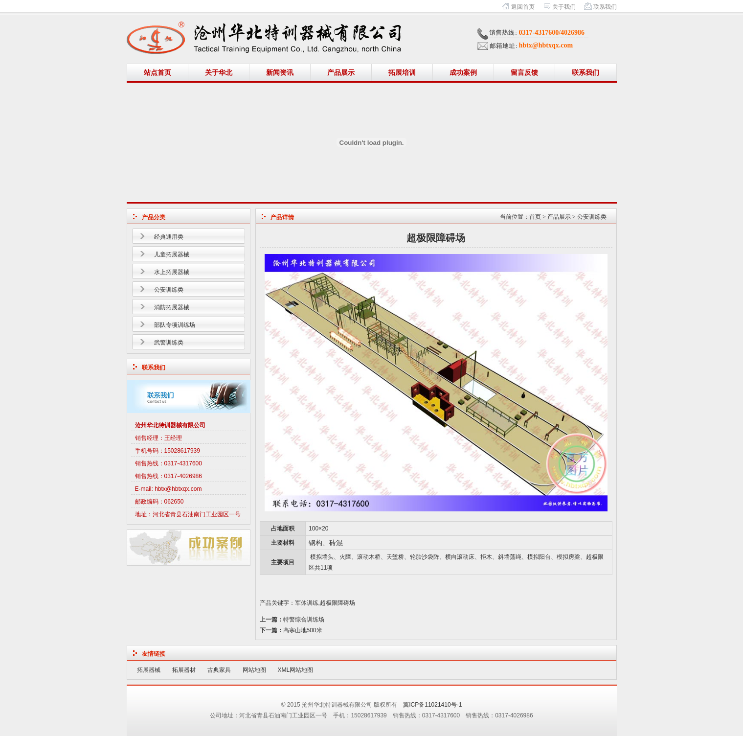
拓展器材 (184, 670)
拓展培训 (402, 72)
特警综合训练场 (303, 619)
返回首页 (523, 6)
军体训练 (306, 602)
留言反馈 (524, 72)
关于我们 (564, 6)
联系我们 (605, 6)
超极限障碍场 (337, 602)
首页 (535, 216)
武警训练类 (168, 342)
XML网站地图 (296, 670)
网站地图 (254, 670)
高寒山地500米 (302, 630)
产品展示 (341, 72)
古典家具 (219, 670)
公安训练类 (168, 289)
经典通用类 (168, 236)
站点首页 (157, 72)
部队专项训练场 (174, 325)
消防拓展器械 (171, 307)
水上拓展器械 (171, 272)
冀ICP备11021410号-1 (432, 704)
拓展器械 (148, 670)
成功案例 (463, 72)
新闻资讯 (279, 72)
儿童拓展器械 (171, 254)
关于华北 (218, 72)
